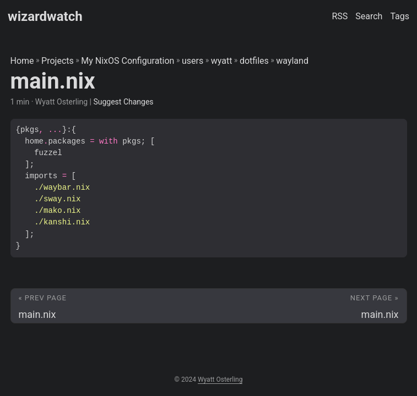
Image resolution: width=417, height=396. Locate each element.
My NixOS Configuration (127, 61)
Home (22, 61)
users (192, 61)
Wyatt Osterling (220, 379)
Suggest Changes (123, 101)
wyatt (221, 61)
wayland (292, 61)
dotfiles (254, 61)
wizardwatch (45, 16)
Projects (57, 61)
